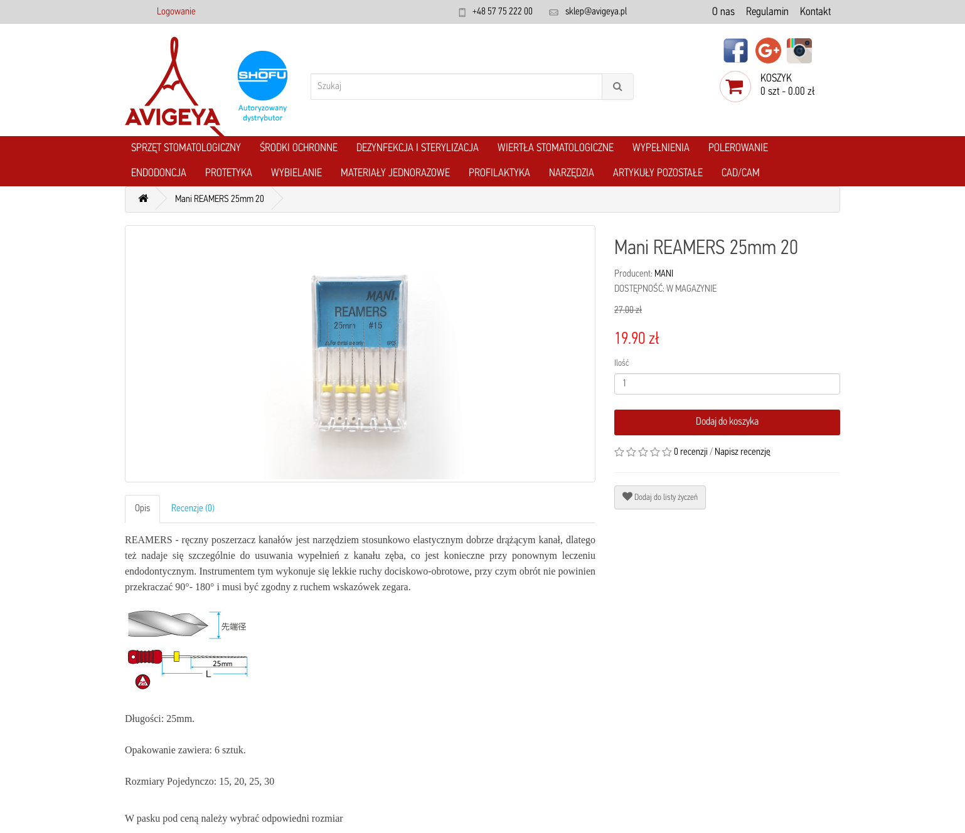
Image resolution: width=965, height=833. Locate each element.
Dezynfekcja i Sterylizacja (417, 148)
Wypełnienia (661, 148)
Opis (142, 509)
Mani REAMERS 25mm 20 (219, 199)
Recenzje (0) (193, 509)
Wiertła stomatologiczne (556, 148)
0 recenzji (691, 452)
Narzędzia (571, 173)
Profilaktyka (499, 173)
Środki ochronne (299, 148)
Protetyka (228, 173)
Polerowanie (738, 148)
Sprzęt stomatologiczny (186, 148)
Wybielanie (296, 173)
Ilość (621, 363)
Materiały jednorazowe (395, 173)
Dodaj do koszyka (727, 421)
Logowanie (176, 12)
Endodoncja (158, 173)
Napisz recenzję (742, 452)
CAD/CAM (741, 173)
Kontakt (815, 12)
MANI (663, 274)
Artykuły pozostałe (658, 173)
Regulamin (767, 12)
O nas (723, 12)
